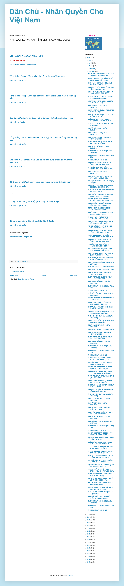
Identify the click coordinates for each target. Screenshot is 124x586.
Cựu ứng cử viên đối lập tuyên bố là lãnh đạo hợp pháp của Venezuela (41, 118)
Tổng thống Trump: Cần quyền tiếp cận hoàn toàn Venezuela (37, 76)
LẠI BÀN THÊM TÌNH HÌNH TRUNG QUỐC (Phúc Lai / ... (100, 363)
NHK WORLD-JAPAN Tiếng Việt (26, 56)
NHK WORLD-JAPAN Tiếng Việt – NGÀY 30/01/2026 (99, 273)
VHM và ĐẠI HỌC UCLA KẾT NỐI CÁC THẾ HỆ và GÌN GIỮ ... (101, 115)
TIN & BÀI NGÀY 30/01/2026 (97, 160)
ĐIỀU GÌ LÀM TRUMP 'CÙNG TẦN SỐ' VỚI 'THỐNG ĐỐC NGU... (101, 479)
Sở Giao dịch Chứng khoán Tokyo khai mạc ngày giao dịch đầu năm (40, 182)
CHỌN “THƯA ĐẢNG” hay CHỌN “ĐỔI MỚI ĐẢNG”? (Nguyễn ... (101, 321)
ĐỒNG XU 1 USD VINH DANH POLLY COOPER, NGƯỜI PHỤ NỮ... (100, 186)
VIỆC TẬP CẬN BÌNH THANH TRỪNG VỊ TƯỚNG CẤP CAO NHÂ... (100, 461)
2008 (88, 562)
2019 (88, 531)
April (90, 63)
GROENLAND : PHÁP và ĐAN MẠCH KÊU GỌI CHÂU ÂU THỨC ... (100, 222)
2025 (88, 514)
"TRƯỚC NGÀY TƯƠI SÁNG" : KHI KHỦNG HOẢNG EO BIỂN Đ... (99, 245)
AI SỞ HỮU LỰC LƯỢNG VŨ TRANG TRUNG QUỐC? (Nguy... (100, 213)
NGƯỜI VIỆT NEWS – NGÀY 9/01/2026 (101, 330)
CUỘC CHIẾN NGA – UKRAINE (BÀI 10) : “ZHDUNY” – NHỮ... (100, 381)
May (90, 60)
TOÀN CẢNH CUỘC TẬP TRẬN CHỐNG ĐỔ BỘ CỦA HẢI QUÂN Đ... (101, 236)
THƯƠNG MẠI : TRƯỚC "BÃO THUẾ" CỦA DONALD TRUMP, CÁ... (100, 218)
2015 (88, 542)
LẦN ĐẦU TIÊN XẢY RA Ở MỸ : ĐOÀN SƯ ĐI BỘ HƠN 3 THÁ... (101, 488)
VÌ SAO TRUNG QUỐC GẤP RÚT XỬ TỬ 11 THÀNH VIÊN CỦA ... (100, 79)
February (92, 69)
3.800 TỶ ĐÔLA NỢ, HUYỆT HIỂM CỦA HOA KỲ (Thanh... (101, 386)
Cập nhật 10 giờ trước (18, 80)
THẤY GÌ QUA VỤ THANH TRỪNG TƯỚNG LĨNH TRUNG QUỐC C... (100, 358)
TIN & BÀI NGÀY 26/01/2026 (97, 510)
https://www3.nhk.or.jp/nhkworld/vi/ (23, 65)
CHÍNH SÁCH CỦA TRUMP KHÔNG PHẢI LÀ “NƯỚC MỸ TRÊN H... (100, 372)
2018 (88, 534)
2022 (88, 523)
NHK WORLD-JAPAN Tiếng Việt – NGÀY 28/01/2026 (99, 408)
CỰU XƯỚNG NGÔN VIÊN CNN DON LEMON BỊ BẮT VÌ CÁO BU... (100, 195)
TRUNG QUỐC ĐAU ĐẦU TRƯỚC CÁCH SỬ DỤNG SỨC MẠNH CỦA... (101, 470)
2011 (88, 553)
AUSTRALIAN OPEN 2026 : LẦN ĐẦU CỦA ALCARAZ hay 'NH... (100, 102)
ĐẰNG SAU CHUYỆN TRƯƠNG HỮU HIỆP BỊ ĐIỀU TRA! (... (100, 474)
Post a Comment (18, 271)
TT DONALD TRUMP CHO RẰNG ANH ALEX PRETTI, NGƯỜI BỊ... (101, 312)
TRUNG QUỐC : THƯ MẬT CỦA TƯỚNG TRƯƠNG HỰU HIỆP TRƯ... (101, 199)
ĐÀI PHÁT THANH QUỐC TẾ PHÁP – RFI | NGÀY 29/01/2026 (100, 337)
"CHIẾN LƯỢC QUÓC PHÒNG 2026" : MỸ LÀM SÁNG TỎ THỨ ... (100, 227)
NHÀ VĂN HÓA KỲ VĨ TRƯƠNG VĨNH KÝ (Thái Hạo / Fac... (100, 483)
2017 (88, 537)
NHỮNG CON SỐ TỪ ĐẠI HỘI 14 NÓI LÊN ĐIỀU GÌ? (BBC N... (100, 390)
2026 (88, 58)
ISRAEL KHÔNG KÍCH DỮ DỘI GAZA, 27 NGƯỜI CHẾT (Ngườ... (100, 97)
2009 (88, 559)
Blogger (70, 575)
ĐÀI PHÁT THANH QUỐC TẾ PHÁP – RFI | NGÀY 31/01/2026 (100, 142)
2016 (88, 539)
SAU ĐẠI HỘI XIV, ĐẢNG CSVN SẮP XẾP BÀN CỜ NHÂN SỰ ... (100, 84)
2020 (88, 528)
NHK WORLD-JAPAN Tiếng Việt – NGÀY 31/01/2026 (99, 138)
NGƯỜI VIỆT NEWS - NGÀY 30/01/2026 (101, 270)
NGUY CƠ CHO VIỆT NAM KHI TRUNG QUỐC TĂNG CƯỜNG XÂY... (101, 254)
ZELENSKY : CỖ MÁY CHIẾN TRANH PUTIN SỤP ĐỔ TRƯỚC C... (100, 447)
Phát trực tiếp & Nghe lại (21, 237)
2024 (88, 517)
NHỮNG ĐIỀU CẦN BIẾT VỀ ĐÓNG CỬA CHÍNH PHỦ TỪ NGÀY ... (99, 204)
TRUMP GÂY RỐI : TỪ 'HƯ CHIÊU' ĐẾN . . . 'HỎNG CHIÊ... (101, 298)
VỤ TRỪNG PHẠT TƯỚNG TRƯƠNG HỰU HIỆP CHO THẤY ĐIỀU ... (100, 249)
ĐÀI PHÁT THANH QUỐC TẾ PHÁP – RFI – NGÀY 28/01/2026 (100, 413)
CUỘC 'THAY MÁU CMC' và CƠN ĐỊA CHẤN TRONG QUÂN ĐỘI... (100, 93)
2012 (88, 551)
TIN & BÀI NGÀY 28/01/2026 (97, 355)
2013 (88, 548)
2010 (88, 556)
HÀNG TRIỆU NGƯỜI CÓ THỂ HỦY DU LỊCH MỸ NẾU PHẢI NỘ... (101, 303)
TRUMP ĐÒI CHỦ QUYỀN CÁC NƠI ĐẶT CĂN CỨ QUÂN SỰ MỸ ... (100, 367)
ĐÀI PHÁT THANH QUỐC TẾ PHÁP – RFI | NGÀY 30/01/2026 (100, 278)
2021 (88, 525)
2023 (88, 520)
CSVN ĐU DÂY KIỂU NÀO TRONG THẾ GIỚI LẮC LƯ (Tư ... (101, 111)
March (91, 66)
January (91, 71)
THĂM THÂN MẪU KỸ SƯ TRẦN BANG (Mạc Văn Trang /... (101, 377)
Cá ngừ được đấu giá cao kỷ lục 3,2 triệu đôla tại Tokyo (34, 201)
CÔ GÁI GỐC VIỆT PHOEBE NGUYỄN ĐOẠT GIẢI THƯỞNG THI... (101, 434)
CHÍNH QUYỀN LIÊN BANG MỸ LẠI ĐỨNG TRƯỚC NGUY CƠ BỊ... (100, 231)
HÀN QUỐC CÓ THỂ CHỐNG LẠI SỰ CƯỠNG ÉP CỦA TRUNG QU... (100, 456)
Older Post (73, 276)
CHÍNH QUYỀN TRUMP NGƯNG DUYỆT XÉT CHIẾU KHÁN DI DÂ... (100, 120)
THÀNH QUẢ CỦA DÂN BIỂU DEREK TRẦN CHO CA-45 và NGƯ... (100, 452)
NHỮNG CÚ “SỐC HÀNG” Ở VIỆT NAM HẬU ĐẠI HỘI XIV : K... (101, 88)
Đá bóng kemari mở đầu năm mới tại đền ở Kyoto (32, 221)
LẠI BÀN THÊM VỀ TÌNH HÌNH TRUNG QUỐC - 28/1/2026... (101, 438)
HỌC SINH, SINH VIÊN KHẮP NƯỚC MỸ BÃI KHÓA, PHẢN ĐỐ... (100, 177)
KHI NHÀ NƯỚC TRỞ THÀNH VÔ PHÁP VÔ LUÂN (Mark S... (99, 497)
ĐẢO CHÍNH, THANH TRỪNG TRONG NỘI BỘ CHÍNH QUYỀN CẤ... (100, 258)
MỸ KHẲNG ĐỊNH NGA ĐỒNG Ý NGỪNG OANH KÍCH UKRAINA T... (100, 168)
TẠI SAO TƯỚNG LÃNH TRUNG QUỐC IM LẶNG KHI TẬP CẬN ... (101, 465)
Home (44, 276)
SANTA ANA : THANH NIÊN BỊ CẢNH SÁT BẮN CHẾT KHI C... (100, 308)
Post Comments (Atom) (26, 279)
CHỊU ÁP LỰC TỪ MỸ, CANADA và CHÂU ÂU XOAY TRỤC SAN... (99, 163)
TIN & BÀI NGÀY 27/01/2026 (97, 430)
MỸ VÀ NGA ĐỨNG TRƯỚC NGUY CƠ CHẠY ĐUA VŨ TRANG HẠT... (101, 74)
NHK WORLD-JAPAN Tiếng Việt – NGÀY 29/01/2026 (99, 333)
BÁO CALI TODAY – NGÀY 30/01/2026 (101, 267)
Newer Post (14, 276)
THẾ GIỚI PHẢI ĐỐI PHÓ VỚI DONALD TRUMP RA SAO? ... (101, 190)
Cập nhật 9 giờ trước (17, 122)
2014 (88, 545)
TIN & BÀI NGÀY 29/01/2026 (97, 290)
